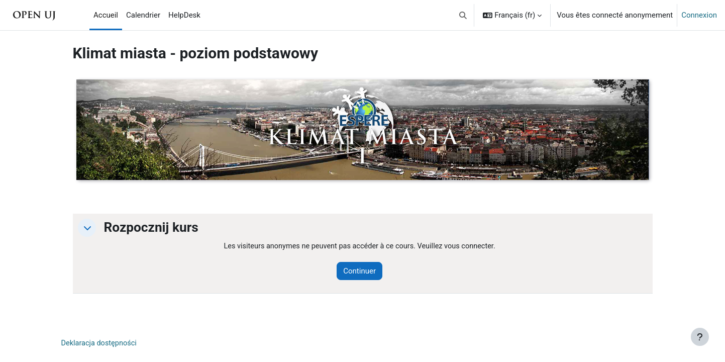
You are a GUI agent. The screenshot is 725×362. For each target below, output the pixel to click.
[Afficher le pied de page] (700, 337)
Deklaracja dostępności (100, 343)
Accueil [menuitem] (105, 15)
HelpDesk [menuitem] (184, 15)
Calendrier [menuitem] (143, 15)
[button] (463, 15)
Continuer (364, 271)
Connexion (699, 15)
